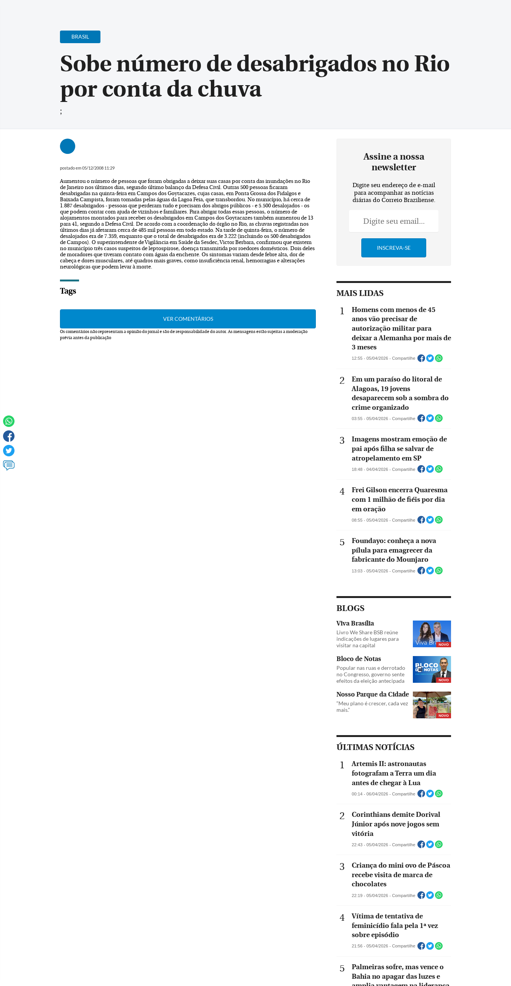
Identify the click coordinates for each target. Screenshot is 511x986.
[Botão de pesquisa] (43, 9)
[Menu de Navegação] (20, 9)
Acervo (189, 10)
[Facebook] (455, 13)
